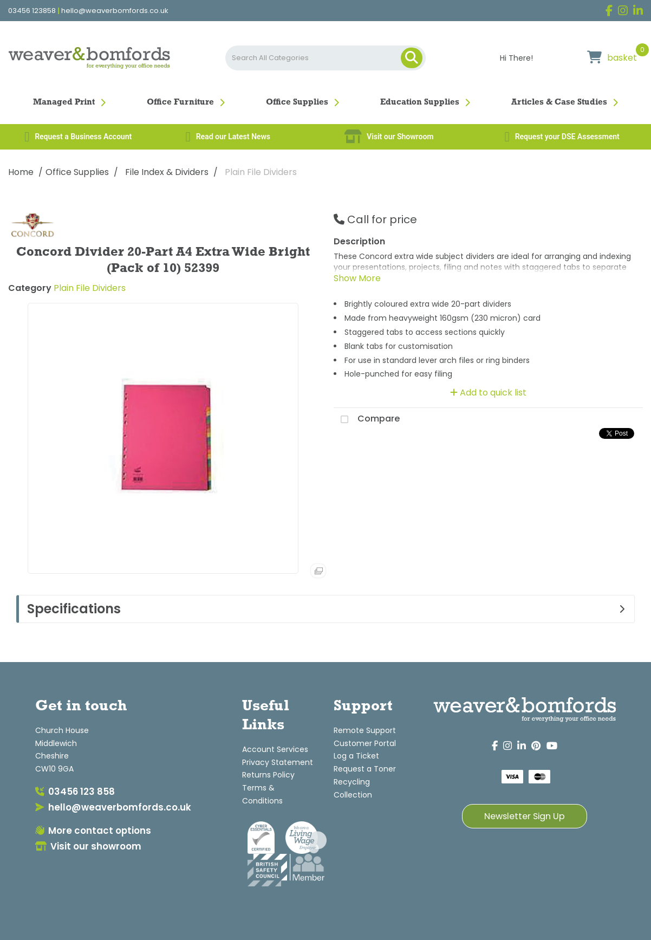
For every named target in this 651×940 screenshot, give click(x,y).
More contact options (93, 830)
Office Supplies (297, 102)
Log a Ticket (356, 755)
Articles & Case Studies (559, 102)
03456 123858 (32, 11)
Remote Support (365, 730)
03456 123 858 (75, 791)
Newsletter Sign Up (524, 816)
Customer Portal (365, 743)
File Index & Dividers (167, 172)
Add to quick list (488, 392)
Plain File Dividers (261, 172)
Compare (367, 419)
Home (21, 172)
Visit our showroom (88, 846)
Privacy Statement (277, 762)
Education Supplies (419, 102)
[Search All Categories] (325, 58)
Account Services (275, 749)
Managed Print (64, 102)
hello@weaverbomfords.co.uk (114, 11)
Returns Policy (268, 774)
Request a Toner (365, 768)
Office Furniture (180, 102)
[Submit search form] (411, 58)
